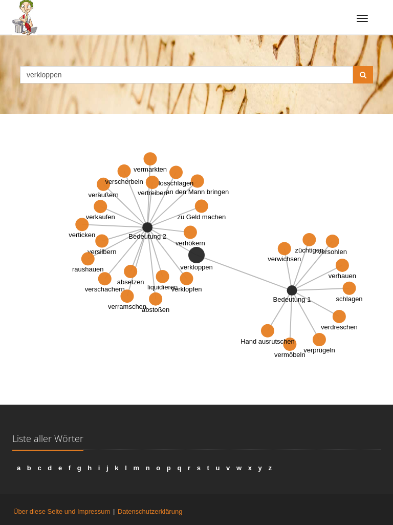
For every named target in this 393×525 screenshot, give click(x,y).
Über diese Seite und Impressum (61, 511)
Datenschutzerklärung (150, 511)
